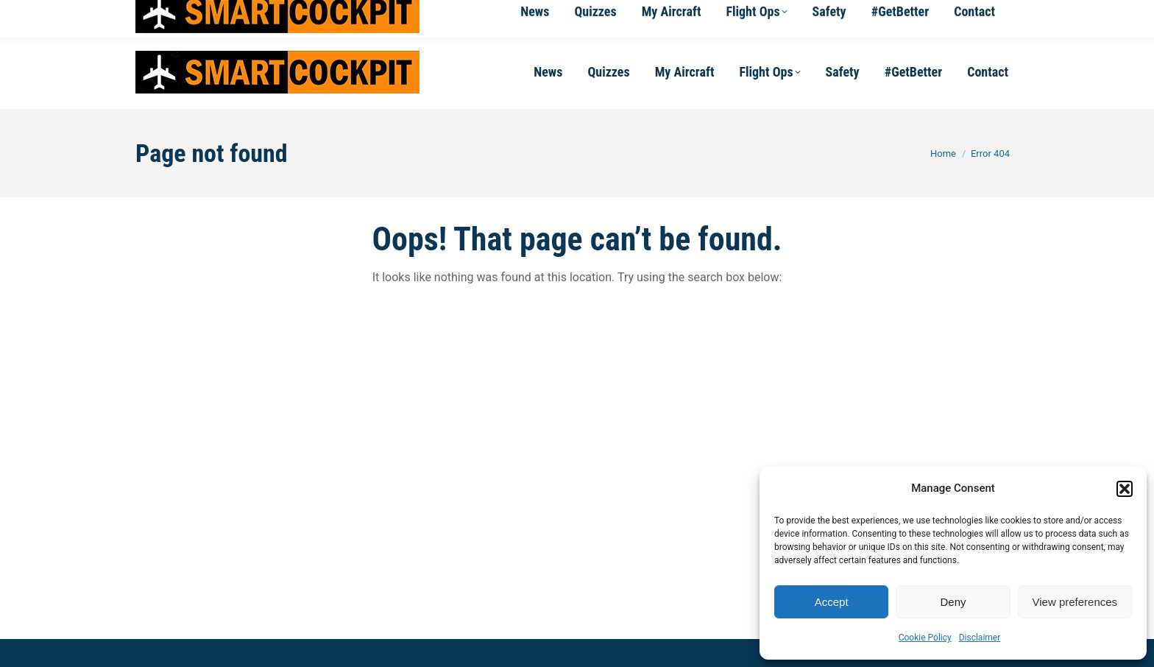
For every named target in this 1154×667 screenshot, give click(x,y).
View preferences (1075, 602)
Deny (953, 602)
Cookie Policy (925, 637)
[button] (1124, 488)
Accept (832, 602)
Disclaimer (980, 637)
